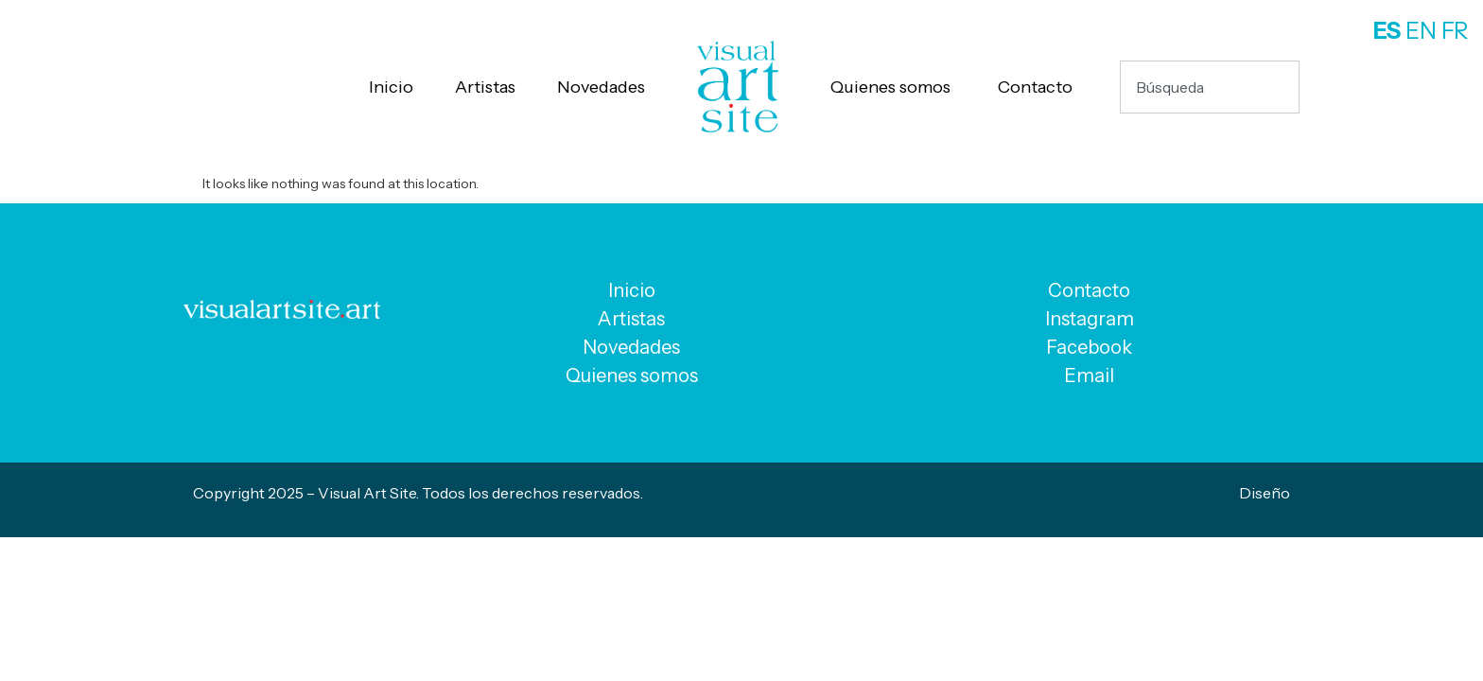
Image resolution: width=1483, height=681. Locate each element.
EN (1421, 30)
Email (1089, 375)
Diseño (1264, 492)
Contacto (1035, 87)
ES (1387, 30)
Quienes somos (890, 87)
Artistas (485, 87)
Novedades (601, 87)
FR (1455, 30)
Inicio (391, 87)
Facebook (1089, 347)
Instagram (1089, 318)
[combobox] (1210, 87)
